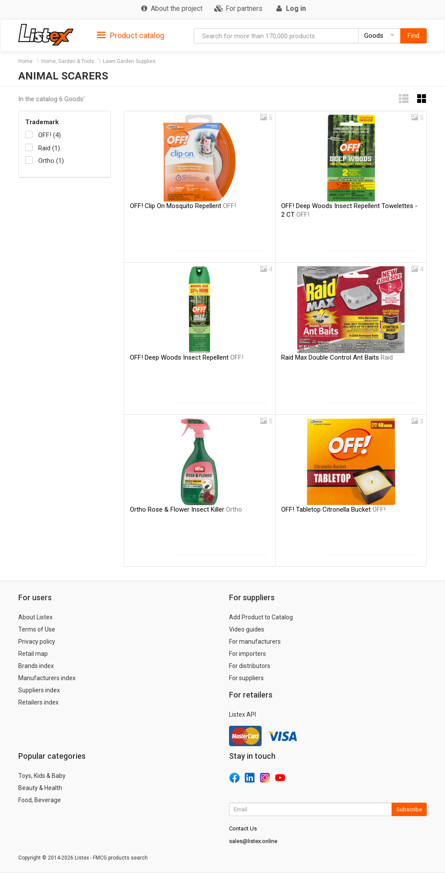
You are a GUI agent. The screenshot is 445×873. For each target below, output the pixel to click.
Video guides (246, 629)
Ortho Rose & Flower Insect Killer (186, 509)
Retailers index (38, 702)
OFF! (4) (49, 135)
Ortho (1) (51, 161)
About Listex (35, 617)
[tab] (130, 35)
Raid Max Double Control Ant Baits (337, 357)
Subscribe (409, 809)
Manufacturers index (47, 678)
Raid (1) (49, 148)
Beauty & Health (40, 787)
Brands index (36, 665)
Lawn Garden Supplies (129, 61)
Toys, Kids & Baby (42, 775)
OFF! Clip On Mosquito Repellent (183, 206)
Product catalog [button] (130, 35)
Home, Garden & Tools (67, 61)
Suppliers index (39, 690)
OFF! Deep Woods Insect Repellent (186, 357)
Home (25, 61)
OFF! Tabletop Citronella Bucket (333, 509)
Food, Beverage (39, 800)
